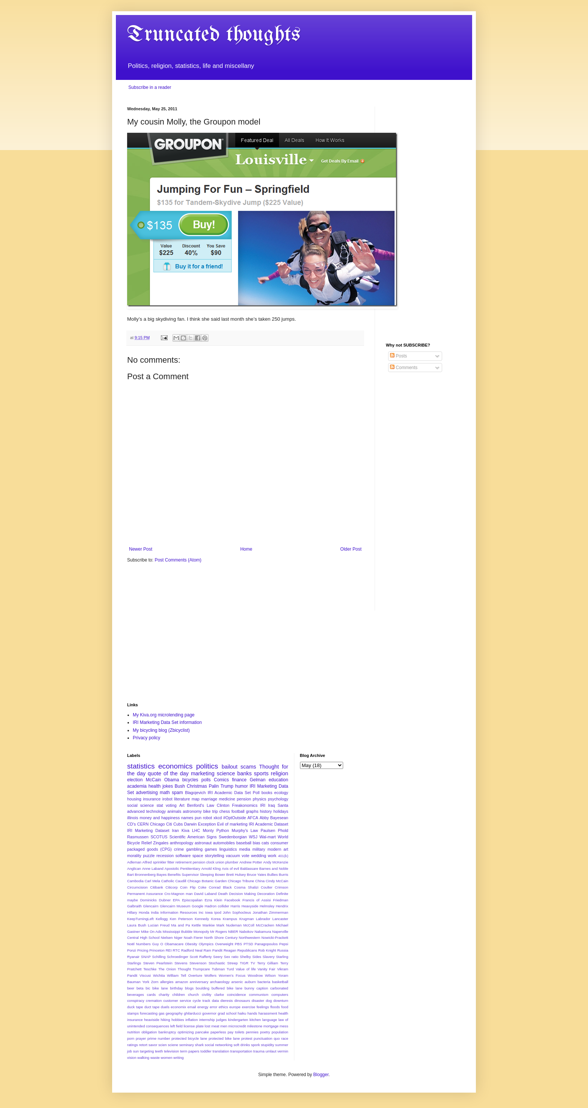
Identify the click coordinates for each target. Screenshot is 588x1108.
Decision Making (242, 894)
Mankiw (208, 925)
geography (174, 1013)
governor (209, 1013)
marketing (202, 773)
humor (241, 786)
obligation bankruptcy (158, 1032)
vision (131, 1057)
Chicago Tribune (241, 881)
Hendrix (282, 906)
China (260, 881)
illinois (132, 817)
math (165, 792)
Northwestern (249, 937)
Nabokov (246, 931)
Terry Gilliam (267, 963)
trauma (258, 1051)
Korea (216, 919)
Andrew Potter (250, 862)
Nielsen (167, 937)
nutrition (133, 1032)
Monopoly (201, 931)
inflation (191, 1020)
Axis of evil (230, 868)
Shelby (245, 957)
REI (169, 950)
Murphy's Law (245, 830)
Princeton (157, 950)
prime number (158, 1038)
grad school (227, 1013)
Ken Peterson (181, 919)
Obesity (191, 944)
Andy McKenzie (275, 862)
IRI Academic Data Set (229, 792)
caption (262, 988)
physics (259, 799)
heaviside (151, 1020)
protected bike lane (224, 1038)
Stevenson (197, 963)
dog (269, 1000)
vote (245, 855)
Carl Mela (152, 881)
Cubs (178, 824)
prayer (141, 1038)
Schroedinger (177, 957)
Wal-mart (268, 837)
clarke (219, 994)
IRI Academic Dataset (268, 824)
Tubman (218, 969)
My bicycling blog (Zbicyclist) (161, 730)
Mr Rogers (218, 931)
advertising (147, 792)
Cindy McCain (277, 881)
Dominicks (148, 900)
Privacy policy (146, 737)
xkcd (217, 817)
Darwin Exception (200, 824)
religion (279, 773)
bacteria (264, 982)
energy (202, 1007)
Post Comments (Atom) (177, 560)
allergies (167, 982)
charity (164, 994)
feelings (262, 1007)
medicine (227, 799)
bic (148, 988)
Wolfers (210, 975)
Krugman (246, 919)
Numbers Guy (147, 944)
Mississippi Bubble (177, 931)
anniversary (199, 982)
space (197, 855)
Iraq (271, 805)
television (171, 1051)
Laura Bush (136, 925)
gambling (194, 849)
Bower (220, 874)
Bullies (272, 874)
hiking (165, 1020)
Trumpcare (201, 969)
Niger (178, 937)
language (269, 1020)
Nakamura (263, 931)
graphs (252, 811)
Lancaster (280, 919)
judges (221, 1020)
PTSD (248, 944)
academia (137, 786)
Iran (175, 830)
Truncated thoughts (213, 35)
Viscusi (145, 975)
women (166, 1057)
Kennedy (202, 919)
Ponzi (131, 950)
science (226, 773)
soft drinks (242, 1045)
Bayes (162, 874)
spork (255, 1045)
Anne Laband (153, 868)
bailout (229, 767)
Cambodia (135, 881)
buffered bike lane (227, 988)
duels (165, 1007)
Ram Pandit (213, 950)
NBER (233, 931)
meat (215, 1026)
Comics (221, 779)
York (145, 982)
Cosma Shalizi (246, 887)
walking (143, 1057)
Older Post (351, 549)
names (187, 817)
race (284, 1038)
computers (280, 994)
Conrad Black (220, 887)
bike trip (210, 811)
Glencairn (151, 906)
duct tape (151, 1007)
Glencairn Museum (175, 906)
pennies (252, 1032)
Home (246, 549)
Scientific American (187, 837)
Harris (235, 906)
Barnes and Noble (273, 868)
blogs (189, 988)
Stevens (181, 963)
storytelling (214, 855)
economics (175, 766)
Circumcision (137, 887)
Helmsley (267, 906)
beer (130, 988)
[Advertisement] (423, 219)
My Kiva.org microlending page (164, 715)
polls (206, 779)
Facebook (232, 900)
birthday (176, 988)
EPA (176, 900)
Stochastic (216, 963)
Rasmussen (137, 837)
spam (177, 792)
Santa (283, 805)
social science (140, 805)
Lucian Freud (159, 925)
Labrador (263, 919)
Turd (230, 969)
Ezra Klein (213, 900)
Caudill (180, 881)
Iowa (209, 912)
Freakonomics (245, 805)
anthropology (181, 843)
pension (244, 799)
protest (246, 1038)
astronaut (203, 843)
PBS (238, 944)
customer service (177, 1000)
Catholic (167, 881)
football (237, 811)
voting (171, 805)
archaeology (220, 982)
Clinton (223, 805)
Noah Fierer (193, 937)
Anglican (134, 868)
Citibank (156, 887)
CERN (143, 824)
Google (197, 906)
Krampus (230, 919)
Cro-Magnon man (178, 894)
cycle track (201, 1000)
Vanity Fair (266, 969)
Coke (202, 887)
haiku (242, 1013)
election (134, 779)
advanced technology (146, 811)
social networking (218, 1045)
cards (151, 994)
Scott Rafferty (201, 957)
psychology (278, 799)
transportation (241, 1051)
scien (162, 1045)
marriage (209, 799)
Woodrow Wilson (262, 975)
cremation (154, 1000)
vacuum (233, 855)
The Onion (167, 969)
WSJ (253, 837)
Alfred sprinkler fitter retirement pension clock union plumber (190, 862)
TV (252, 963)
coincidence (236, 994)
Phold (283, 830)
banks (244, 773)
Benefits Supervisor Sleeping (191, 874)
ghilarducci (192, 1013)
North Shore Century (220, 937)
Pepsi (283, 944)
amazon (181, 982)
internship (207, 1020)
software (183, 855)
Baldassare (249, 868)
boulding (202, 988)
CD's (131, 824)
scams (248, 767)
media (244, 849)
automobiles (224, 843)
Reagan (230, 950)
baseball (243, 843)
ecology (281, 792)
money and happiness (160, 817)
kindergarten (238, 1020)
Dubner (165, 900)
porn (130, 1038)
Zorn (155, 982)
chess (224, 811)
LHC (196, 830)
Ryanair (133, 957)
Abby (264, 817)
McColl (248, 925)
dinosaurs (242, 1000)
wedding (258, 855)
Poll (256, 792)
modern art (277, 849)
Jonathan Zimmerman (270, 912)
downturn (280, 1000)
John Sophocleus (237, 912)
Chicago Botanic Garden (207, 881)
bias (256, 843)
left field (176, 1026)
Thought (184, 969)
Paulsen (268, 830)
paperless (218, 1032)
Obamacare (174, 944)
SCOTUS (158, 837)
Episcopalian (192, 900)
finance (239, 779)
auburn (250, 982)
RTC (176, 950)
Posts (398, 356)
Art (181, 805)
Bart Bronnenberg (141, 874)
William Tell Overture (184, 975)
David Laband (205, 894)
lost (207, 1026)
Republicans (247, 950)
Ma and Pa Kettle (186, 925)
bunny (249, 988)
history (266, 811)
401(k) (283, 856)
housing (134, 799)
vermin (283, 1051)
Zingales (160, 843)
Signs (212, 837)
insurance (151, 799)
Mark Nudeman (229, 925)
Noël (131, 944)
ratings (132, 1045)
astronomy (192, 811)
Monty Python (216, 830)
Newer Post (140, 549)
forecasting (149, 1013)
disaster (258, 1000)
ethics (223, 1007)
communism (258, 994)
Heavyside (250, 906)
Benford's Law (200, 805)
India (155, 912)
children (178, 994)
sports (261, 773)
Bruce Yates (256, 874)
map (196, 799)
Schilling (159, 957)
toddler (206, 1051)
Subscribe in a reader (149, 87)
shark (199, 1045)
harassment (267, 1013)
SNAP (146, 957)
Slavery (268, 957)
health (154, 786)
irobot (167, 799)
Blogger (320, 1074)
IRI (263, 805)
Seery (217, 957)
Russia (282, 950)
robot (207, 817)
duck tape (135, 1007)
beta (140, 988)
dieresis (226, 1000)
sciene (173, 1045)
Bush (180, 786)
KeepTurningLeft (140, 919)
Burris (283, 874)
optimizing (186, 1032)
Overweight (224, 944)
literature (182, 799)
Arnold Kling (211, 868)
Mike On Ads (151, 931)
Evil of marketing (232, 824)
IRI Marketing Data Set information (167, 722)
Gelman (258, 779)
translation (221, 1051)
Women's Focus (232, 975)
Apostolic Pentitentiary (182, 868)
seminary (186, 1045)
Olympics (206, 944)
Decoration (265, 894)
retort (143, 1045)
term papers (189, 1051)
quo (277, 1038)
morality (134, 855)
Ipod (217, 912)
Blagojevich (195, 792)
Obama (171, 779)
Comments (403, 367)
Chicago (157, 824)
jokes (167, 786)
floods (275, 1007)
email (192, 1007)
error (213, 1007)
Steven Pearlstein (157, 963)
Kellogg (162, 919)
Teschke (149, 969)
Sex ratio (231, 957)
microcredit (237, 1026)
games (211, 849)
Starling (282, 957)
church (193, 994)
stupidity (267, 1045)
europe (235, 1007)
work (272, 855)
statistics (141, 766)
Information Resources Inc (181, 912)
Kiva (185, 830)
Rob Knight (267, 950)
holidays (280, 811)
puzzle (148, 855)
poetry (265, 1032)
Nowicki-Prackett (274, 937)
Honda (144, 912)
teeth (159, 1051)
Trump (226, 786)
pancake (202, 1032)
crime (179, 849)
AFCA (253, 817)
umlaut (271, 1051)
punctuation (263, 1038)
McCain (153, 779)
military (258, 849)
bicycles (190, 779)
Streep (232, 963)
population (280, 1032)
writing (178, 1057)
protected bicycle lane (189, 1038)
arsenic (237, 982)
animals (174, 811)
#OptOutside (234, 817)
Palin (214, 786)
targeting (147, 1051)
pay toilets (236, 1032)
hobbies (177, 1020)
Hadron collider (217, 906)
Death (223, 894)
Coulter (267, 887)
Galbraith (134, 906)
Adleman (134, 862)
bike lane (160, 988)
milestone (254, 1026)
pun (198, 817)
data (215, 1000)
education (278, 779)
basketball (280, 982)
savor (152, 1045)
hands (252, 1013)
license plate (194, 1026)
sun (136, 1051)
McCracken (265, 925)
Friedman (280, 900)
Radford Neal (191, 950)
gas (161, 1013)
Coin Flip (188, 887)
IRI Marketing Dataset (148, 830)
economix (178, 1007)
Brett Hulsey (236, 874)
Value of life (246, 969)
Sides (256, 957)
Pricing (142, 950)
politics (207, 766)
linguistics (228, 849)
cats (265, 843)
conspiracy (135, 1000)
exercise (248, 1007)
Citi (169, 824)
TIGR (244, 963)
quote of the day (168, 773)
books (266, 792)
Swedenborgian (233, 837)
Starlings (134, 963)
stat (159, 805)
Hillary (132, 912)
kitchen (255, 1020)
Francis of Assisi (256, 900)
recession (165, 855)
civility (207, 994)
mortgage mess (275, 1026)
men (223, 1026)
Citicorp (171, 887)
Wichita (159, 975)
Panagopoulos (266, 944)
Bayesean (279, 817)
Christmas (197, 786)
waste (155, 1057)
